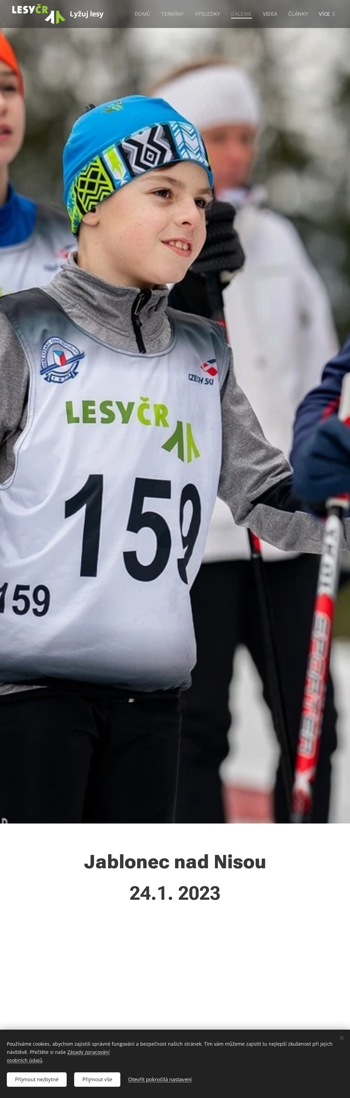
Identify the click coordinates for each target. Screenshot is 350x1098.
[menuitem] (146, 14)
